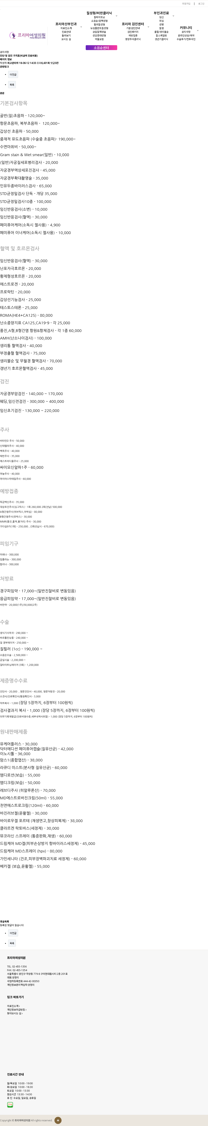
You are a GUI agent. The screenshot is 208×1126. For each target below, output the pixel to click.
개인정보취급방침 (16, 1009)
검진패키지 (133, 32)
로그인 (201, 3)
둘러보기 (66, 35)
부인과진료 (161, 13)
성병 (161, 24)
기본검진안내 (133, 28)
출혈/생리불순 (161, 32)
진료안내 (66, 32)
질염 (161, 28)
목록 (12, 85)
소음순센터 (101, 48)
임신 (161, 17)
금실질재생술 (99, 32)
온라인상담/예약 (186, 35)
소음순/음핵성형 (99, 21)
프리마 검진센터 (133, 24)
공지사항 (186, 32)
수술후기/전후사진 (186, 39)
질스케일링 (161, 35)
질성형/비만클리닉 (99, 13)
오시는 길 (66, 39)
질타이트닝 (99, 17)
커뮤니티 (186, 27)
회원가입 (186, 3)
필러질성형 (99, 24)
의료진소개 (66, 28)
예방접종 (133, 35)
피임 (161, 21)
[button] (81, 26)
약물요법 (99, 39)
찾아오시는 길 (15, 1013)
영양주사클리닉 (133, 39)
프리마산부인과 (66, 24)
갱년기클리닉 (161, 39)
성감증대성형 (99, 35)
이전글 (13, 74)
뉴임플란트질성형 (99, 28)
